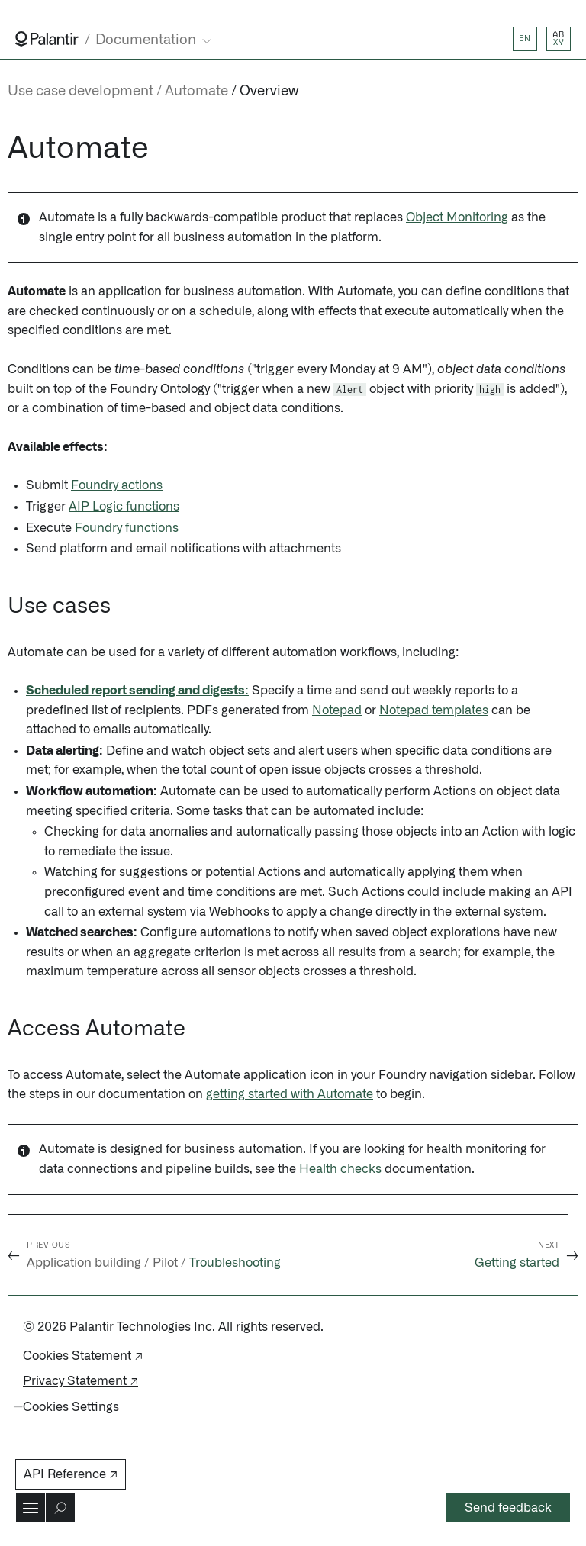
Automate (196, 91)
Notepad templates (433, 710)
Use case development (80, 91)
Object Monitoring (457, 217)
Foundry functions (127, 528)
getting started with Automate (289, 1094)
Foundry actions (117, 485)
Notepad (337, 710)
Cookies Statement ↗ (83, 1356)
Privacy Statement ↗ (80, 1381)
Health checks (340, 1169)
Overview (269, 91)
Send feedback (508, 1508)
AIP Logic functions (124, 507)
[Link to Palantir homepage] (47, 39)
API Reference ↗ (71, 1474)
